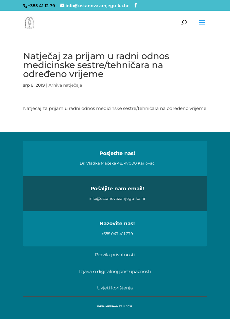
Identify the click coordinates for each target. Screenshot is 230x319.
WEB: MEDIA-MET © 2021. (115, 306)
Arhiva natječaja (65, 85)
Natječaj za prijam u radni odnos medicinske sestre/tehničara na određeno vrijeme (114, 108)
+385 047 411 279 (117, 233)
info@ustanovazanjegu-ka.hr (117, 198)
